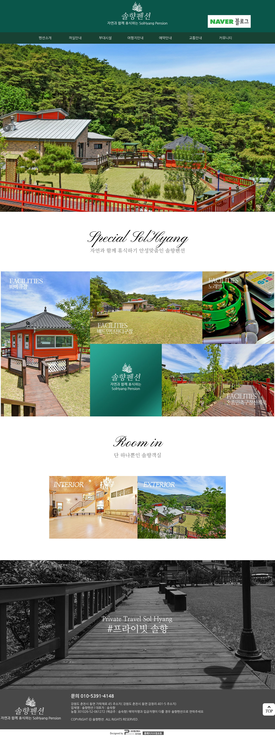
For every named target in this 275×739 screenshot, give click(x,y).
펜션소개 (45, 38)
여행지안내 (135, 38)
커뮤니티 (225, 38)
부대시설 (105, 38)
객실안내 (75, 38)
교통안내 (195, 38)
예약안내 (165, 38)
